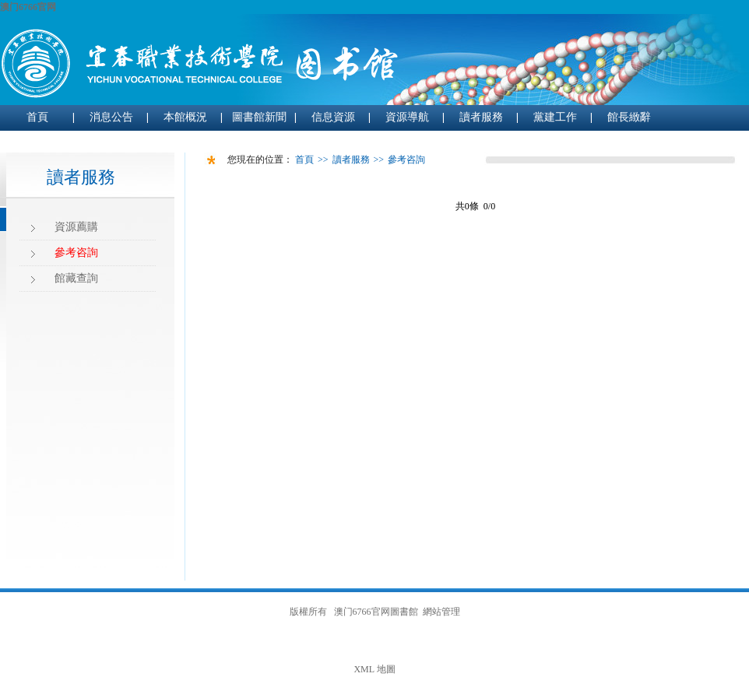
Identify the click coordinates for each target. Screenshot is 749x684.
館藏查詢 (76, 278)
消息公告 (111, 117)
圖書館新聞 (259, 117)
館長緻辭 (629, 117)
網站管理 (441, 611)
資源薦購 (76, 227)
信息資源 (333, 117)
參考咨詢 (76, 252)
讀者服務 (481, 117)
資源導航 (407, 117)
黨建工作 (555, 117)
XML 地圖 (374, 669)
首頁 (37, 117)
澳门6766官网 (28, 7)
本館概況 (185, 117)
